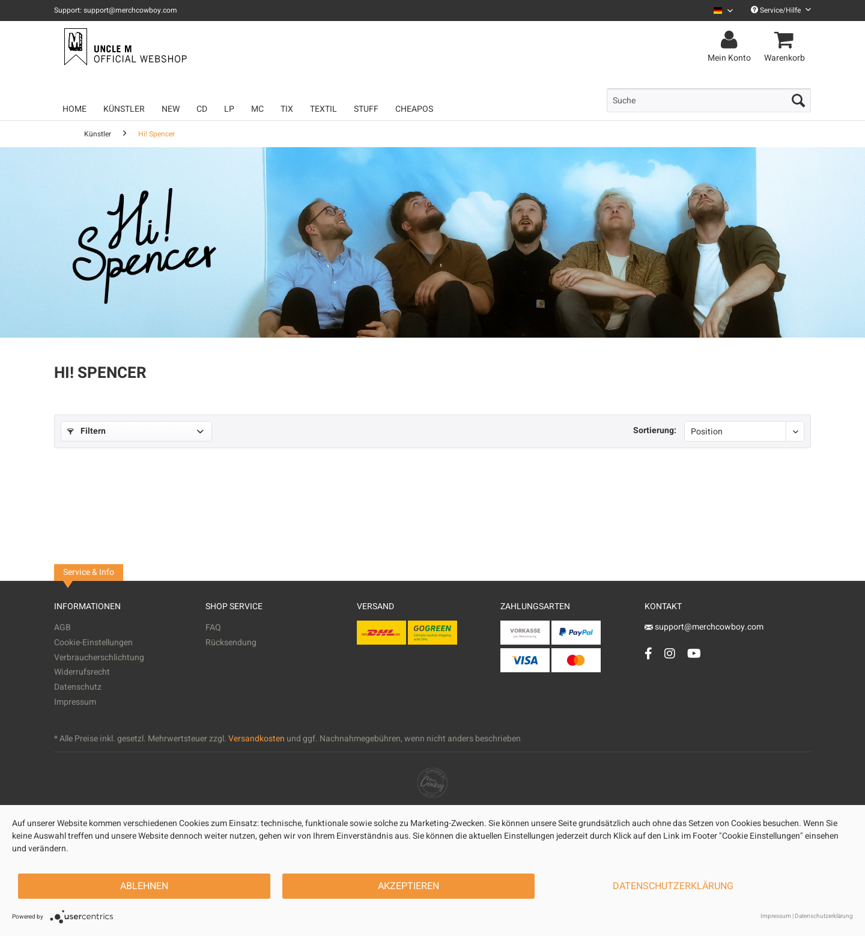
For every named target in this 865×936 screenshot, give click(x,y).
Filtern (86, 431)
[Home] (74, 109)
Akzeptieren (408, 886)
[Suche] (709, 100)
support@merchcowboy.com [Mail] (704, 627)
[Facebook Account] (648, 653)
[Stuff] (366, 109)
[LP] (229, 109)
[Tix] (287, 109)
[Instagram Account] (669, 653)
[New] (170, 109)
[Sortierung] (744, 431)
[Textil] (323, 109)
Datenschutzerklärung (673, 886)
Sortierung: (654, 430)
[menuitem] (719, 10)
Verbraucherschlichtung (99, 657)
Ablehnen (144, 886)
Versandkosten (256, 738)
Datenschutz (78, 687)
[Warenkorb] (786, 40)
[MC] (257, 109)
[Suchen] (798, 100)
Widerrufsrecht (82, 672)
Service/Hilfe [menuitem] (781, 10)
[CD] (202, 109)
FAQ (213, 627)
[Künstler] (124, 109)
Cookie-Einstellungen (93, 642)
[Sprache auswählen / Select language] (723, 10)
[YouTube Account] (694, 653)
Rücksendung (230, 642)
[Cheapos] (414, 109)
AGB (62, 627)
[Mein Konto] (731, 40)
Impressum (75, 702)
